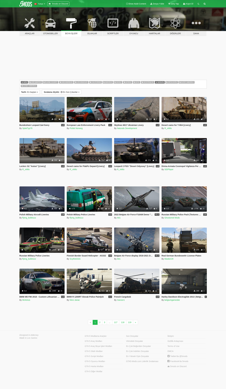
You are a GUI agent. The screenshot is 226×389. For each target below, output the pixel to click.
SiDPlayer (168, 169)
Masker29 (168, 259)
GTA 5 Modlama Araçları (96, 336)
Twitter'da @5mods (177, 356)
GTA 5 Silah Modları (94, 351)
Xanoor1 (121, 300)
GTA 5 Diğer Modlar (93, 371)
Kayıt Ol (188, 4)
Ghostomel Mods (172, 218)
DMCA (170, 351)
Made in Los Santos (28, 338)
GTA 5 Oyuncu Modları (95, 361)
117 (115, 322)
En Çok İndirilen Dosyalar (137, 351)
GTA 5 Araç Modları (93, 341)
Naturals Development (127, 128)
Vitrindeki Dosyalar (134, 341)
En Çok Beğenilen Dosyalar (138, 346)
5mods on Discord (177, 366)
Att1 (118, 218)
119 (129, 322)
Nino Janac (75, 300)
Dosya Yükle (157, 4)
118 (122, 322)
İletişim (170, 336)
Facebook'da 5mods (177, 361)
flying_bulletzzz (29, 218)
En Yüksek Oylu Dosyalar (137, 356)
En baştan (29, 92)
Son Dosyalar (132, 336)
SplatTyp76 (27, 128)
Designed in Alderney (29, 335)
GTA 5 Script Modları (94, 356)
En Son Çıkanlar (61, 92)
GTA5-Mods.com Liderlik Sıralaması (142, 361)
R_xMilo (168, 128)
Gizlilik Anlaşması (175, 341)
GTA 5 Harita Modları (94, 366)
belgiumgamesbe (172, 300)
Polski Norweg (76, 128)
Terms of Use (173, 346)
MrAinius (26, 300)
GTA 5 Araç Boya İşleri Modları (98, 346)
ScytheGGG (75, 259)
